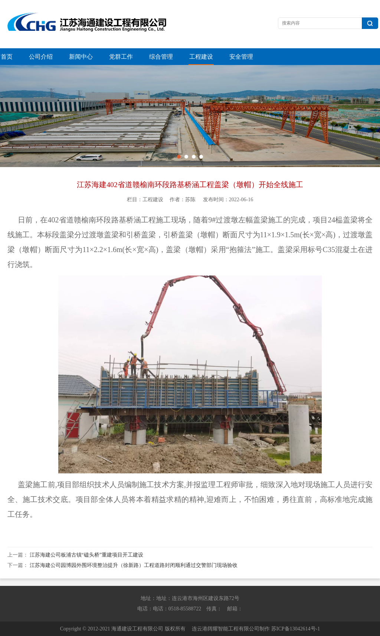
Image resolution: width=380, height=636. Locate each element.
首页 (7, 56)
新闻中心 (81, 56)
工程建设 (201, 56)
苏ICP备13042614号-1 (295, 629)
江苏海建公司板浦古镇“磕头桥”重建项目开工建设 (86, 555)
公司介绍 (41, 56)
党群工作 (121, 56)
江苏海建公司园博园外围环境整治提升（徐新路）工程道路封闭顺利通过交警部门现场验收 (134, 565)
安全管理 (241, 56)
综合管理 (161, 56)
